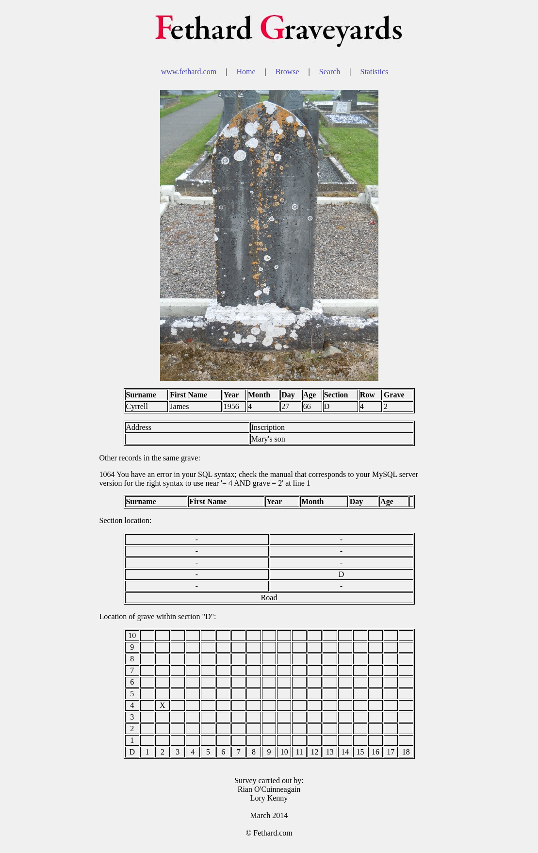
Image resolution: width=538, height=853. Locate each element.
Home (246, 71)
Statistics (374, 71)
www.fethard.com (189, 71)
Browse (288, 71)
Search (330, 71)
